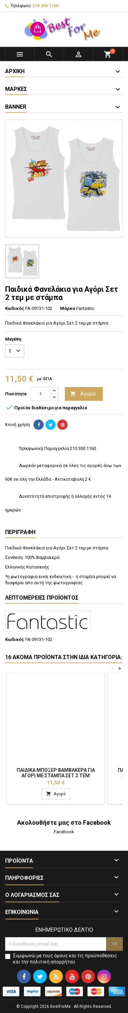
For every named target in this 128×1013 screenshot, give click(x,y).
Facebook (64, 831)
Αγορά (83, 394)
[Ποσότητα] (40, 394)
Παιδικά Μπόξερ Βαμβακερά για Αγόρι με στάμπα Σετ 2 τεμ (56, 772)
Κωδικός (14, 308)
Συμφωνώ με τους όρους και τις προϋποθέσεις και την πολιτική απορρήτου (65, 958)
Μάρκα (67, 308)
